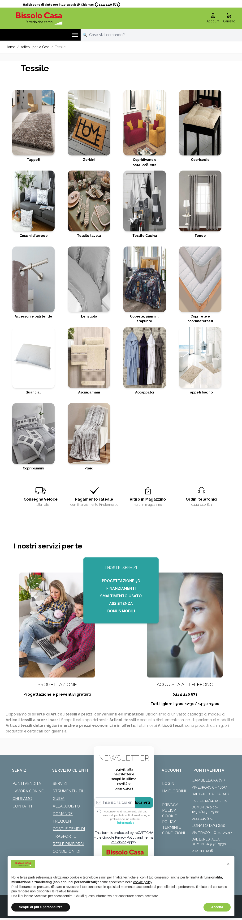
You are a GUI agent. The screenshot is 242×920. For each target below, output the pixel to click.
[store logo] (39, 18)
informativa (125, 822)
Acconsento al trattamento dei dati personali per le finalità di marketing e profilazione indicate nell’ (126, 817)
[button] (228, 864)
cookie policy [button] (142, 882)
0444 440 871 (107, 4)
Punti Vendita (27, 783)
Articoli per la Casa (35, 47)
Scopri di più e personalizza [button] (40, 907)
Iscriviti (142, 802)
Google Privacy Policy (119, 837)
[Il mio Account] (213, 18)
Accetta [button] (217, 907)
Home (10, 47)
